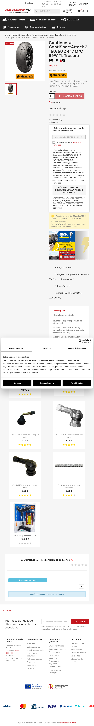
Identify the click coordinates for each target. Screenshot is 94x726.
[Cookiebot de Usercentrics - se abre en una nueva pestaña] (80, 341)
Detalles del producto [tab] (64, 315)
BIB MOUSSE (70, 19)
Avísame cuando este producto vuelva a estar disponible (69, 190)
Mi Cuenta (31, 668)
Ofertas (58, 27)
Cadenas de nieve (35, 27)
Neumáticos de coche (43, 19)
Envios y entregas (56, 646)
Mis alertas (75, 656)
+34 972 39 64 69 (72, 3)
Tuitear (64, 109)
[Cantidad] (52, 96)
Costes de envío (56, 667)
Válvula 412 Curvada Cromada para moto (69, 436)
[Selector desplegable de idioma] (84, 3)
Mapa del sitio (32, 665)
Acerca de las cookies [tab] (77, 348)
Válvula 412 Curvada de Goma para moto (25, 436)
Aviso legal (31, 644)
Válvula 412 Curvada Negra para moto (25, 486)
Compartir (60, 109)
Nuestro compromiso (36, 650)
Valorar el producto (27, 580)
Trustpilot (29, 3)
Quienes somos (33, 647)
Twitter (11, 3)
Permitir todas (77, 383)
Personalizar (47, 383)
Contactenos (32, 662)
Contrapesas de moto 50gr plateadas (69, 486)
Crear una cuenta (78, 652)
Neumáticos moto (13, 19)
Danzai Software (68, 722)
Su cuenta (76, 639)
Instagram (20, 3)
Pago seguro (54, 652)
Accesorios (10, 27)
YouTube (16, 3)
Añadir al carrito (70, 96)
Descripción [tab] (59, 310)
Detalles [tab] (47, 348)
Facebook (7, 3)
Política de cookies (34, 659)
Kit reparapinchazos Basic (25, 536)
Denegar (17, 383)
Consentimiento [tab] (16, 348)
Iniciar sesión (76, 649)
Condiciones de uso (57, 649)
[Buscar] (47, 11)
